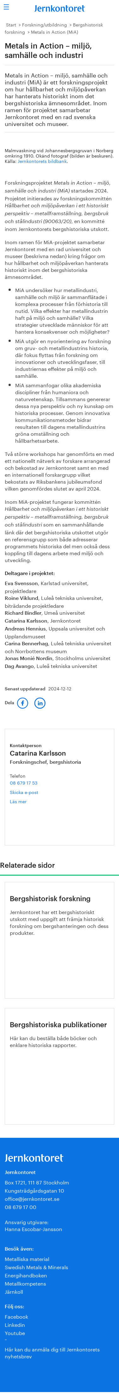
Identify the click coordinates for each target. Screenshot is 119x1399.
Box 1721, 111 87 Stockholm (37, 1182)
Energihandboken (26, 1275)
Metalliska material (27, 1258)
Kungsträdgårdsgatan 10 (34, 1190)
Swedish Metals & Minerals (36, 1266)
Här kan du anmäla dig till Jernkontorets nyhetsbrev (52, 1352)
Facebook (16, 1316)
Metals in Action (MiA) (54, 31)
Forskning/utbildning (44, 24)
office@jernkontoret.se (32, 1198)
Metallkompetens (25, 1283)
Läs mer (27, 801)
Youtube (15, 1332)
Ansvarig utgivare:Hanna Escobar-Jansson (33, 1225)
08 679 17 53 (24, 782)
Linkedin (15, 1324)
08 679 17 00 (20, 1206)
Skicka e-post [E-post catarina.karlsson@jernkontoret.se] (24, 791)
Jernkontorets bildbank (42, 160)
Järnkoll (14, 1291)
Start (11, 24)
